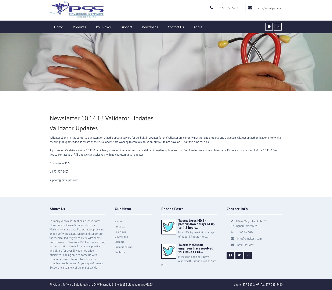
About (198, 27)
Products (79, 27)
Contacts (120, 252)
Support (126, 27)
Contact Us (176, 27)
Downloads (150, 27)
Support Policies (124, 246)
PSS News (103, 27)
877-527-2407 (229, 8)
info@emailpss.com (269, 8)
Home (58, 27)
